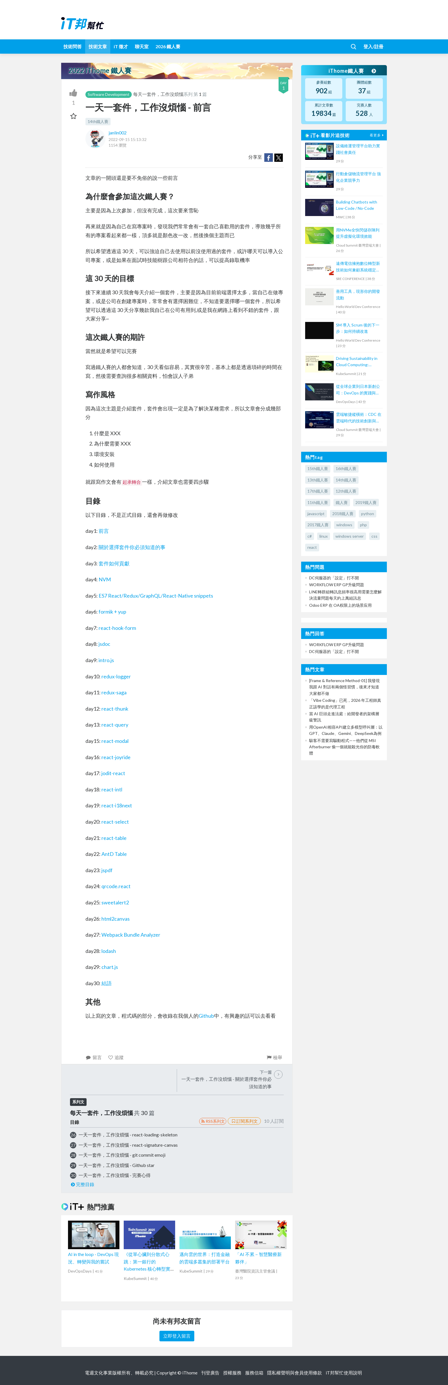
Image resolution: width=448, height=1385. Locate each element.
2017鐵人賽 (318, 524)
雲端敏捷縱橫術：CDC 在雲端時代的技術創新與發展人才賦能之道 (358, 418)
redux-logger (116, 676)
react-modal (115, 741)
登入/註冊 (373, 46)
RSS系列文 (213, 1121)
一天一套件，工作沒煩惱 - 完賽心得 (115, 1175)
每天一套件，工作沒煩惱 (158, 94)
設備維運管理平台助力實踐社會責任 (358, 148)
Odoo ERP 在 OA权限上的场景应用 (340, 605)
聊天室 (142, 46)
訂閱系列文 (244, 1121)
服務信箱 (254, 1372)
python (367, 513)
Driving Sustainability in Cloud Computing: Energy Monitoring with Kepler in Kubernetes (357, 362)
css (374, 536)
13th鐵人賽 (317, 479)
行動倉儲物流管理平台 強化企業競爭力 (358, 176)
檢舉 (274, 1057)
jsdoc (104, 644)
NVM (105, 579)
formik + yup (112, 611)
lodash (108, 951)
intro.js (106, 660)
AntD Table (114, 854)
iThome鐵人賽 (352, 71)
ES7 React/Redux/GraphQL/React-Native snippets (156, 595)
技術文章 (98, 46)
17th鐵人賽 (317, 491)
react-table (114, 838)
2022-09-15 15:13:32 (128, 139)
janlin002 (118, 132)
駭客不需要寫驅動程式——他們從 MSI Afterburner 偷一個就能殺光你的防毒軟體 (344, 747)
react (312, 547)
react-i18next (116, 805)
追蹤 (116, 1057)
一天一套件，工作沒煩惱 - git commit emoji (122, 1155)
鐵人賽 (342, 502)
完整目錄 (82, 1184)
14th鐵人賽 (98, 121)
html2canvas (115, 919)
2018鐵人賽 (342, 513)
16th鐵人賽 (346, 468)
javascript (316, 513)
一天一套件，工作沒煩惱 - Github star (117, 1165)
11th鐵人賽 (317, 502)
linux (323, 536)
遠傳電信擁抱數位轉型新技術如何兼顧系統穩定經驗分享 (358, 267)
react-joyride (116, 757)
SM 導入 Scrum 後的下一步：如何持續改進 (357, 328)
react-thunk (114, 708)
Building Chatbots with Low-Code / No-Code (356, 205)
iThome (189, 1372)
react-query (114, 724)
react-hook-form (117, 628)
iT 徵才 (121, 46)
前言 (104, 531)
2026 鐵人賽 (167, 46)
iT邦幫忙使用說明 (344, 1372)
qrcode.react (116, 886)
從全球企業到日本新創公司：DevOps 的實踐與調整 (358, 390)
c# (309, 536)
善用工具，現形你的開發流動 (358, 294)
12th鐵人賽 (346, 491)
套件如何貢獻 (114, 563)
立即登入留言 (177, 1335)
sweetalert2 (115, 902)
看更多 (377, 135)
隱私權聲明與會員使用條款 (294, 1372)
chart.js (109, 967)
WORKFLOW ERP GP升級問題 (336, 584)
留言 (93, 1057)
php (363, 524)
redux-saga (114, 692)
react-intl (111, 789)
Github (206, 1016)
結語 (106, 983)
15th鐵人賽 (317, 468)
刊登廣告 (210, 1372)
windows (344, 524)
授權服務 (232, 1372)
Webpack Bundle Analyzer (130, 935)
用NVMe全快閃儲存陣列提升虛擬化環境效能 (357, 233)
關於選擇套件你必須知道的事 (132, 547)
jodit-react (113, 773)
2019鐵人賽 (366, 502)
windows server (349, 536)
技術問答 (72, 46)
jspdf (107, 870)
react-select (115, 821)
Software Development (108, 94)
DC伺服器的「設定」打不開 (334, 577)
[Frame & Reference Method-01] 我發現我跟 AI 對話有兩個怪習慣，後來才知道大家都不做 (344, 687)
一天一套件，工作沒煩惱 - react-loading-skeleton (128, 1134)
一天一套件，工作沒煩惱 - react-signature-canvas (128, 1145)
